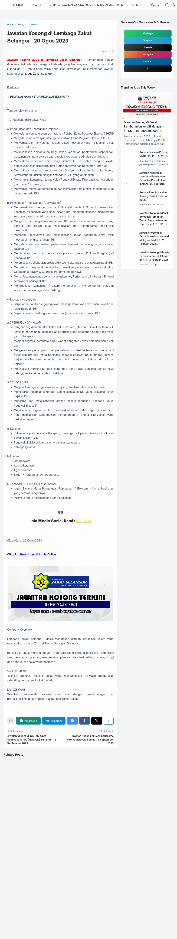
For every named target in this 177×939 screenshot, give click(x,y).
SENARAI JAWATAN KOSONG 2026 (70, 4)
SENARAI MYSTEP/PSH (110, 4)
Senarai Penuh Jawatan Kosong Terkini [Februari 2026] (153, 196)
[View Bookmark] (160, 5)
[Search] (167, 5)
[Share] (109, 721)
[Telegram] (53, 721)
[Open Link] (174, 5)
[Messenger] (72, 721)
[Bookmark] (11, 721)
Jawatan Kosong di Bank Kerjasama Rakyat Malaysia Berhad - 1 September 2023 (90, 739)
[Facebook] (84, 721)
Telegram (147, 40)
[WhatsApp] (28, 721)
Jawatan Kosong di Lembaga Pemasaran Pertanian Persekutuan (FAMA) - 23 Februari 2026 (152, 180)
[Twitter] (96, 721)
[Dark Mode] (153, 5)
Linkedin (147, 61)
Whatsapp (148, 33)
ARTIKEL (136, 4)
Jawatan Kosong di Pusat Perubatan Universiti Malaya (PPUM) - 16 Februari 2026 (142, 127)
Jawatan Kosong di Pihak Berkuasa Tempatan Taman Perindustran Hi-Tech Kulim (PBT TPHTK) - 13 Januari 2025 (154, 220)
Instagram (148, 54)
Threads (148, 47)
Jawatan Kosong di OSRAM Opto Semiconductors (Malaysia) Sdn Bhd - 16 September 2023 (31, 739)
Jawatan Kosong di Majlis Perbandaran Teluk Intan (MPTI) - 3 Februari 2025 (154, 256)
